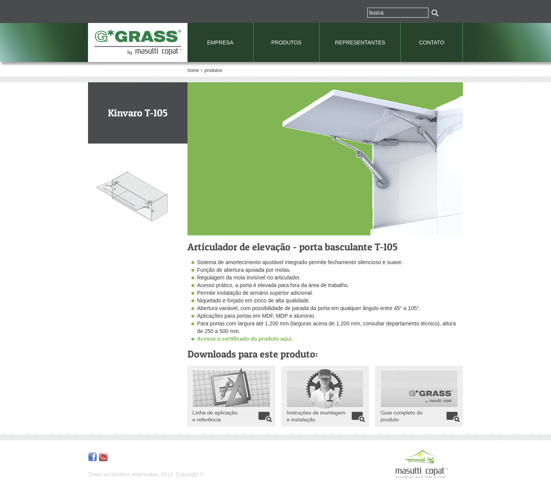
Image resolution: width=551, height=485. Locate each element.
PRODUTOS (286, 42)
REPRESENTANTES (360, 42)
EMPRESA (220, 42)
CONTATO (431, 42)
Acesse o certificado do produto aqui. (245, 339)
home (193, 70)
